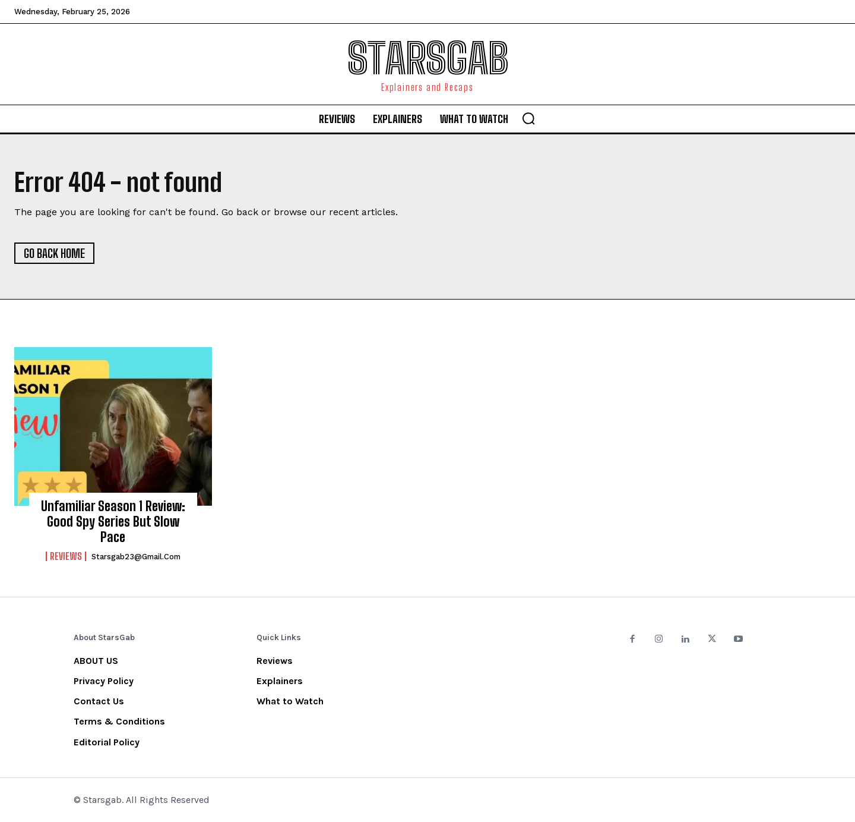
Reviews (66, 556)
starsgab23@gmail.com (135, 556)
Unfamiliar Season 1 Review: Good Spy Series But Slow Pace (113, 522)
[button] (528, 118)
